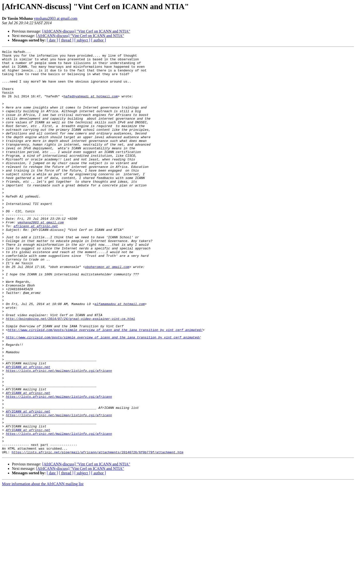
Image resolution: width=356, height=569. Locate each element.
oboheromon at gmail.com (107, 310)
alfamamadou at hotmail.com (119, 355)
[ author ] (98, 40)
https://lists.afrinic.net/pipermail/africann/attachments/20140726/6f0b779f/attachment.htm (97, 533)
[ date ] (52, 40)
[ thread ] (66, 40)
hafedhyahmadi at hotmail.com (91, 106)
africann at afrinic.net (36, 261)
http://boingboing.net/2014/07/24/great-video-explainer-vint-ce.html (70, 373)
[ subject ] (82, 40)
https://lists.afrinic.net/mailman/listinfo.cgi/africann (59, 435)
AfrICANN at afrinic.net (28, 430)
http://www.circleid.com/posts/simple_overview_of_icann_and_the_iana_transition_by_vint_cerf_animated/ (105, 386)
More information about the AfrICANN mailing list (43, 565)
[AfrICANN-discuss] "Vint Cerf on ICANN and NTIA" (86, 31)
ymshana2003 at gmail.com (55, 18)
